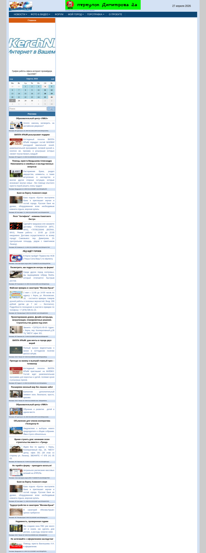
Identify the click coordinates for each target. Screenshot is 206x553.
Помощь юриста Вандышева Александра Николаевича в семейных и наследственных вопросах (31, 164)
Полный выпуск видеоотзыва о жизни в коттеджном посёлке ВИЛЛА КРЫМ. (38, 351)
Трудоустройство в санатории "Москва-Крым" (32, 505)
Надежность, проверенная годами (32, 521)
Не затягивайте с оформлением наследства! (32, 539)
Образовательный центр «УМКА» (32, 118)
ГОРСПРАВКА (94, 14)
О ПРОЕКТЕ (115, 14)
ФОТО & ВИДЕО (39, 14)
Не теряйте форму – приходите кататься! (32, 465)
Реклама (32, 114)
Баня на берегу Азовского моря (32, 193)
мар (11, 79)
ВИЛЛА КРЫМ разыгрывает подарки (32, 135)
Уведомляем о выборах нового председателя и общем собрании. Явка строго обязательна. (38, 431)
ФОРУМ (59, 14)
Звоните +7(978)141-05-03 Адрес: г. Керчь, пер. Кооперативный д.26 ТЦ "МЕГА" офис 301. (38, 330)
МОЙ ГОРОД (75, 14)
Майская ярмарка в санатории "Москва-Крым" (32, 288)
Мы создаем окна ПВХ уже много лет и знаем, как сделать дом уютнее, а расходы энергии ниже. (38, 529)
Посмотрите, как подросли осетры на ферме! (32, 267)
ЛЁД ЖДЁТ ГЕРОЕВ (32, 251)
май (52, 79)
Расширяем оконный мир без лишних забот (32, 387)
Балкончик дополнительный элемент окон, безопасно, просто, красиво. (38, 395)
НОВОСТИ (19, 14)
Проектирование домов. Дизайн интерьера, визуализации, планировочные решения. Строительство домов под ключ (32, 320)
